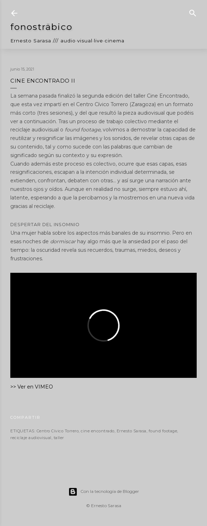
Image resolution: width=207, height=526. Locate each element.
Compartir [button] (25, 417)
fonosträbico (41, 26)
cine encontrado (98, 430)
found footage (163, 430)
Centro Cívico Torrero (58, 430)
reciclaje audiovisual (31, 437)
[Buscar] (193, 11)
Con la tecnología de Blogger (103, 491)
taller (59, 437)
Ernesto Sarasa (132, 430)
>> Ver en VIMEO (31, 387)
